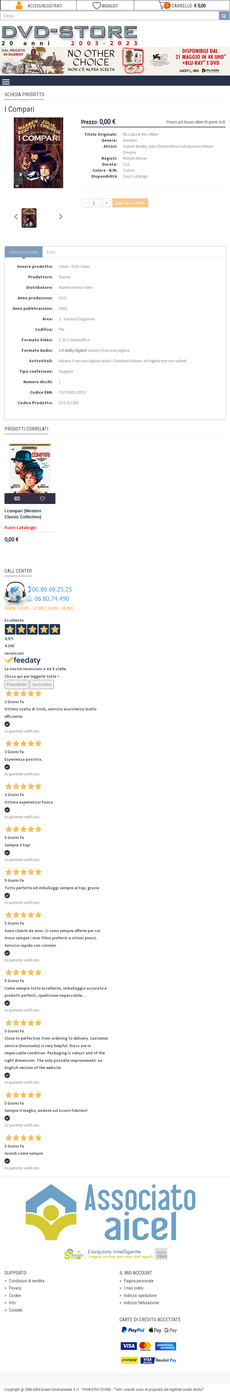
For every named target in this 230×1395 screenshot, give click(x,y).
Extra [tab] (51, 252)
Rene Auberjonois (185, 146)
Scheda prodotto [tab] (23, 252)
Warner (65, 277)
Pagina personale (139, 1280)
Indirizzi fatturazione (141, 1302)
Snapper (66, 371)
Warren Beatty (135, 146)
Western (130, 140)
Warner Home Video (76, 287)
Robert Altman (135, 158)
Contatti (15, 1310)
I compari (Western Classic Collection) (22, 514)
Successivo (42, 684)
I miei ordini (133, 1288)
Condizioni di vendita (26, 1280)
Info (12, 1302)
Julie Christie (158, 146)
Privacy (15, 1288)
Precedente (17, 684)
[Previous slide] (16, 218)
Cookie (15, 1295)
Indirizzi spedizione (140, 1295)
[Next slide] (60, 218)
